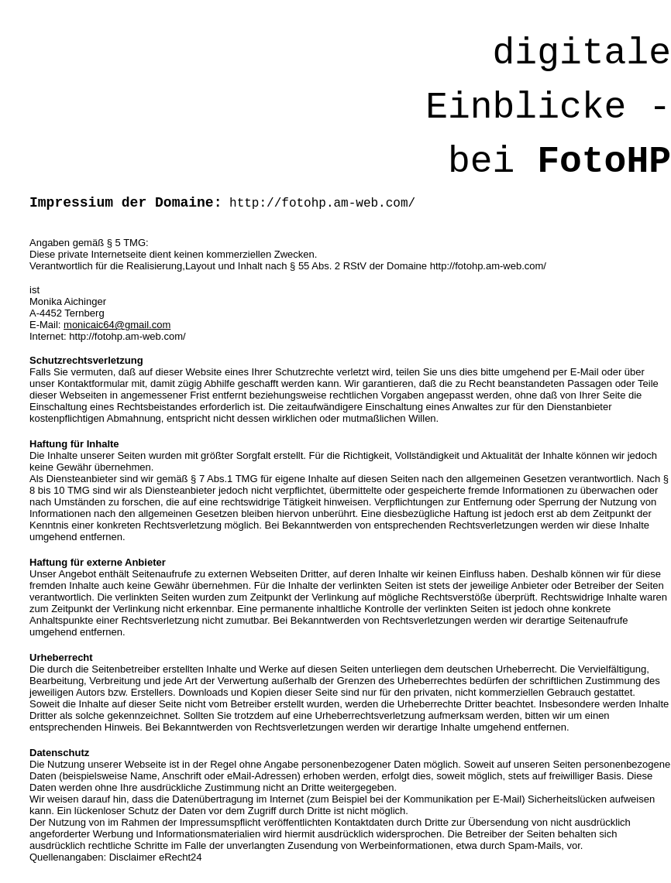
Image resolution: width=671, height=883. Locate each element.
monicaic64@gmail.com (117, 324)
